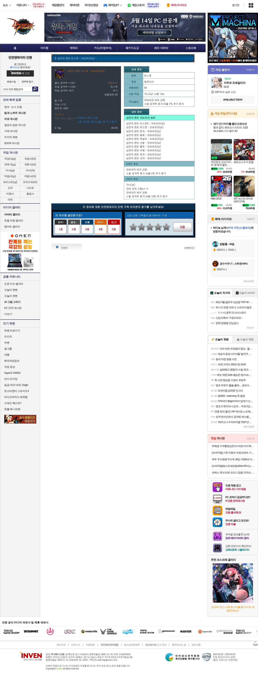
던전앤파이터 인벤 (20, 57)
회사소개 (61, 644)
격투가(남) (10, 164)
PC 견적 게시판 (13, 308)
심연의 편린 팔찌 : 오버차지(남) (143, 135)
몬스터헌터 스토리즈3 (16, 391)
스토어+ (250, 113)
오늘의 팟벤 (11, 296)
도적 (10, 187)
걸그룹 (8, 348)
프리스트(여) (30, 182)
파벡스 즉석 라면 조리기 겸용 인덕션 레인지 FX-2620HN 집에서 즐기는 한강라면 (233, 472)
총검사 (30, 193)
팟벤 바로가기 (12, 330)
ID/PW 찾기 (27, 82)
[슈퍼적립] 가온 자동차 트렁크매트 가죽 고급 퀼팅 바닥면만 (233, 452)
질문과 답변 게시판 (15, 125)
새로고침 (247, 281)
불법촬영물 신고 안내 (155, 644)
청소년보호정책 (131, 644)
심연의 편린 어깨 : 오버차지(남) (143, 150)
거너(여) (30, 170)
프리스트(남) (10, 182)
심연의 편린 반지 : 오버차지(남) (143, 131)
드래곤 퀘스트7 (12, 403)
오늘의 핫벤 (11, 290)
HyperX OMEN (12, 373)
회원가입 (11, 82)
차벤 (6, 342)
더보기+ (250, 70)
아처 (10, 199)
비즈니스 (75, 644)
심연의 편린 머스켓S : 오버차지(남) (145, 123)
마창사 (10, 193)
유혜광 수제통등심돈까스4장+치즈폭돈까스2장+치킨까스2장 (233, 446)
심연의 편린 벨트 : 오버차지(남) (143, 146)
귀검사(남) (10, 158)
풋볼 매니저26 (12, 409)
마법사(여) (30, 176)
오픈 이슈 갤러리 (13, 283)
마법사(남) (10, 176)
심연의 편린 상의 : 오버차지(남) (143, 158)
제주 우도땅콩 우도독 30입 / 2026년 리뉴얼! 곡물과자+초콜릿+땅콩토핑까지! (233, 459)
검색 (35, 89)
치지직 (8, 336)
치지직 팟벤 (11, 137)
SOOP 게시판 (12, 143)
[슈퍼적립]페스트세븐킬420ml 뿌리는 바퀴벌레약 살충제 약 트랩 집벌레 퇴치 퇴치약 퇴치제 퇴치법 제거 (233, 465)
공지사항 (195, 644)
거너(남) (10, 170)
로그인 (235, 5)
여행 (6, 354)
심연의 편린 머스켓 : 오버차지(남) (144, 127)
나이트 (30, 187)
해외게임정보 (11, 360)
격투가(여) (30, 164)
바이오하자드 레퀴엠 (16, 397)
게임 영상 (9, 367)
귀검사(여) (30, 158)
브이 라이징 (11, 379)
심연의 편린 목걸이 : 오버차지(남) (144, 138)
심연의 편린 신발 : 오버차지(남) (143, 142)
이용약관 (90, 644)
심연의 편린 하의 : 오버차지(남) (143, 154)
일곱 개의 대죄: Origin (16, 385)
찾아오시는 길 (179, 644)
